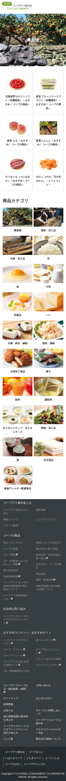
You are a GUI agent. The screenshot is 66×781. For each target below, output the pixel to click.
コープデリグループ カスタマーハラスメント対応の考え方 (16, 729)
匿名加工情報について (48, 738)
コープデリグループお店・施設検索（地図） (15, 688)
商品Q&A (41, 573)
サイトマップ (10, 698)
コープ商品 (9, 554)
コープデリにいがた (35, 764)
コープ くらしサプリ (47, 665)
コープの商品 (11, 535)
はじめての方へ (44, 698)
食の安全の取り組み (47, 548)
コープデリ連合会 (15, 751)
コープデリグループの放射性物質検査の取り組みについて (15, 586)
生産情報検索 (10, 576)
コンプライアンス (46, 519)
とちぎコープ (33, 758)
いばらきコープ (14, 758)
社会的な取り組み (14, 608)
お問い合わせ (43, 685)
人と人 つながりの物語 (48, 658)
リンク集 (8, 738)
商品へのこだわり (13, 542)
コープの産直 (10, 548)
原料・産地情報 (44, 579)
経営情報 (41, 509)
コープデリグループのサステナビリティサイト (15, 619)
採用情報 (8, 704)
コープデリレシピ (13, 655)
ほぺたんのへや (44, 639)
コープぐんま (52, 758)
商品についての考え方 (48, 542)
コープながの (12, 764)
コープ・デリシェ (13, 649)
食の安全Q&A (10, 570)
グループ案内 (10, 525)
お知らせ (8, 710)
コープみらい (36, 751)
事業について (10, 519)
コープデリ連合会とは (17, 502)
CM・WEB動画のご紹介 (16, 671)
